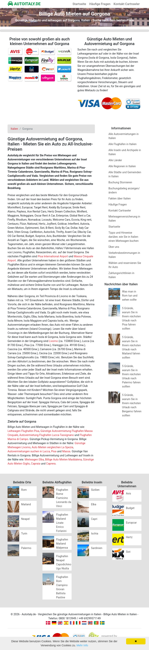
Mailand (26, 504)
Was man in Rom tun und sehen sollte (129, 295)
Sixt (128, 551)
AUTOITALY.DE (24, 4)
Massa (66, 451)
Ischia (94, 533)
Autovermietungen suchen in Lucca (29, 451)
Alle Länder (115, 160)
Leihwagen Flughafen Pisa (23, 430)
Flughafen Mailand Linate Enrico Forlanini (62, 523)
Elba (93, 504)
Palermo (26, 548)
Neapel (25, 518)
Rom (24, 489)
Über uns (113, 246)
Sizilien (95, 489)
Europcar (131, 522)
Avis (128, 493)
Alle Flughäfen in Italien (122, 144)
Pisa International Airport (53, 256)
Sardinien (96, 548)
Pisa (53, 451)
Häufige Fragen (99, 4)
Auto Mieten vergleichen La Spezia (52, 447)
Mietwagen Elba (34, 459)
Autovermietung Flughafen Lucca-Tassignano (46, 435)
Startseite (79, 4)
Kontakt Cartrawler (126, 4)
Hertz (129, 537)
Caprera (51, 463)
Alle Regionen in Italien (122, 166)
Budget (130, 508)
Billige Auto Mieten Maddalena (63, 459)
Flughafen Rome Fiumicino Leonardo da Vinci (63, 498)
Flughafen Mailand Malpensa (62, 543)
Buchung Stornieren (120, 182)
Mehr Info (82, 645)
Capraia (35, 463)
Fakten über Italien (119, 198)
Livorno (53, 341)
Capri (94, 518)
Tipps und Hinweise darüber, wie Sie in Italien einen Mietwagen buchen (123, 236)
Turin (24, 533)
